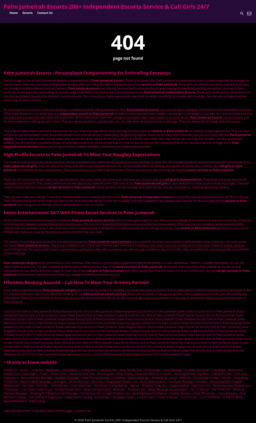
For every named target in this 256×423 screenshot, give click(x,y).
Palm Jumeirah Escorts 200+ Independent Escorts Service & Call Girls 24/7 (106, 6)
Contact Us (45, 13)
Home (13, 13)
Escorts (27, 13)
